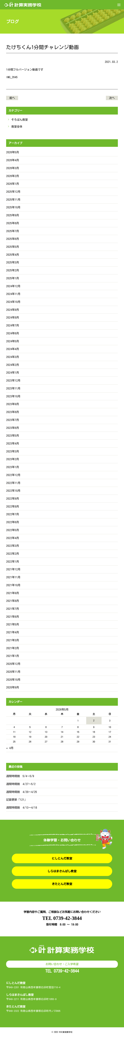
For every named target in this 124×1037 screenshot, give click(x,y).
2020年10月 (13, 679)
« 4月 (9, 748)
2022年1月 (12, 561)
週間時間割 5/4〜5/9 (20, 776)
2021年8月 (12, 600)
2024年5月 (12, 341)
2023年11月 (13, 388)
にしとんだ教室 (62, 858)
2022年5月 (12, 530)
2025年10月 (13, 207)
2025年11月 (13, 199)
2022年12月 (13, 475)
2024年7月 (12, 325)
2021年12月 (13, 569)
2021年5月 (12, 624)
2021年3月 (12, 640)
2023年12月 (13, 380)
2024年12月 (13, 286)
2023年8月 (12, 412)
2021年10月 (13, 585)
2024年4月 (12, 349)
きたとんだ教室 (62, 883)
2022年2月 (12, 553)
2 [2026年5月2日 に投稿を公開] (93, 720)
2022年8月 (12, 506)
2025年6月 (12, 238)
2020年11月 (13, 671)
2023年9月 (12, 404)
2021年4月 (12, 632)
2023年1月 (12, 467)
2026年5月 (12, 152)
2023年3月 (12, 451)
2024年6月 (12, 333)
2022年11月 (13, 483)
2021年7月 (12, 608)
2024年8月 (12, 317)
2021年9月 (12, 593)
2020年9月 (12, 687)
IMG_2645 (12, 77)
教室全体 (16, 126)
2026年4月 (12, 160)
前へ (12, 98)
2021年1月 (12, 656)
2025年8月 (12, 223)
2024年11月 (13, 294)
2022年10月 (13, 490)
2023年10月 (13, 396)
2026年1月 (12, 183)
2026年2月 (12, 176)
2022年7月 (12, 514)
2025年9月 (12, 215)
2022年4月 (12, 538)
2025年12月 (13, 191)
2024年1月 (12, 372)
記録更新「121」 (16, 799)
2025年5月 (12, 246)
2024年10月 (13, 301)
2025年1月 (12, 278)
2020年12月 (13, 663)
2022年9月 (12, 498)
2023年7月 (12, 420)
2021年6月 (12, 616)
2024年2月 (12, 364)
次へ (112, 98)
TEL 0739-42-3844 (62, 918)
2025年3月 (12, 262)
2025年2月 (12, 270)
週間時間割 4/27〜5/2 (21, 784)
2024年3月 (12, 357)
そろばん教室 (19, 119)
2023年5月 (12, 435)
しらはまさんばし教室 (62, 871)
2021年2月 (12, 648)
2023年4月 (12, 443)
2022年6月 (12, 522)
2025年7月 (12, 231)
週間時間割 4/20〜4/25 (21, 792)
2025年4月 (12, 254)
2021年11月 (13, 577)
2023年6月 (12, 427)
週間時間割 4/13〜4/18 (21, 807)
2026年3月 (12, 168)
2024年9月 (12, 309)
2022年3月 (12, 545)
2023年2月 (12, 459)
